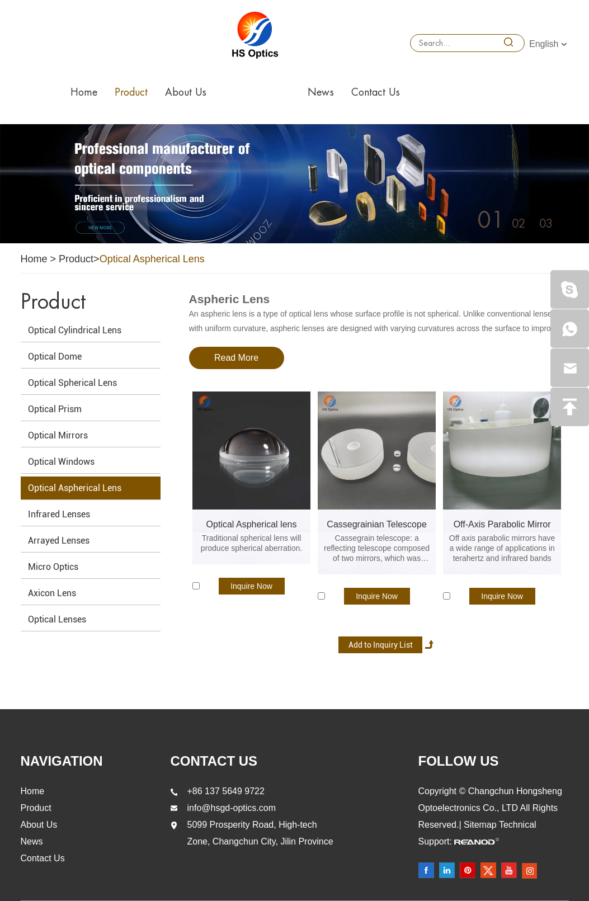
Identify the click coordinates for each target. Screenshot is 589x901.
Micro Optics (53, 567)
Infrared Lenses (59, 514)
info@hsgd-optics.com (231, 808)
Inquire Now (251, 586)
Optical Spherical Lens (72, 383)
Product (131, 92)
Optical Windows (61, 461)
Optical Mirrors (58, 435)
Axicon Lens (52, 593)
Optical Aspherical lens (251, 524)
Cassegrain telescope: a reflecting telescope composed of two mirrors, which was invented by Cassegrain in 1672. (377, 548)
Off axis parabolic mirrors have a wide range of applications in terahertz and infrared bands (502, 548)
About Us (185, 92)
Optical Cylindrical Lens (74, 330)
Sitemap (481, 824)
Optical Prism (55, 409)
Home (83, 92)
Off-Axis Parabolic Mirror (502, 524)
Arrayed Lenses (58, 540)
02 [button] (518, 224)
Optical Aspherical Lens (152, 259)
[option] (294, 183)
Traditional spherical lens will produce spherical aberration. (251, 543)
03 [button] (546, 224)
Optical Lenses (57, 619)
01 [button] (491, 220)
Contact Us (375, 92)
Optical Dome (55, 356)
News (321, 92)
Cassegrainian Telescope (376, 524)
